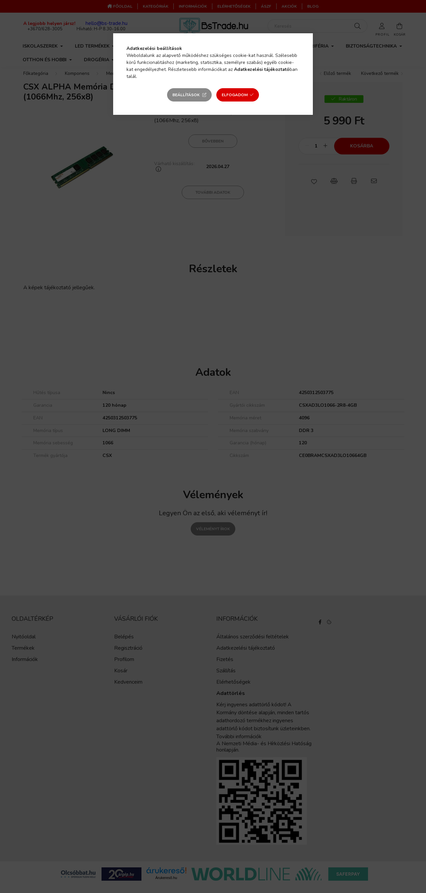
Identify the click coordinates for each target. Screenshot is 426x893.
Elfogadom (235, 95)
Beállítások (186, 95)
